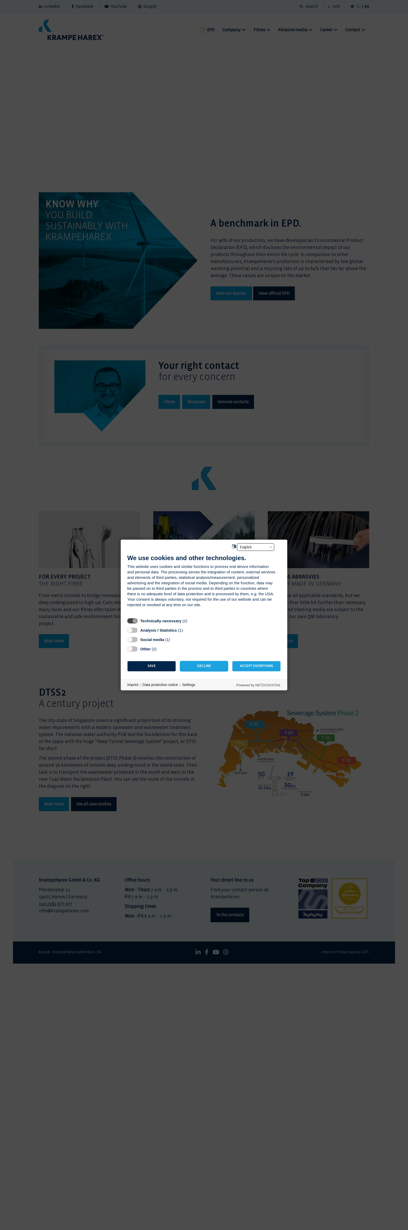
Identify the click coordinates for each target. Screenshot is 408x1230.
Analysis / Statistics (158, 630)
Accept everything (256, 666)
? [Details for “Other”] (161, 649)
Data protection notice (160, 685)
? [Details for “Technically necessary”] (192, 621)
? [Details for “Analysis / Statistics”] (187, 630)
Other (145, 649)
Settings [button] (188, 685)
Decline (204, 666)
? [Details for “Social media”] (174, 639)
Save (152, 666)
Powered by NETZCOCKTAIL (259, 685)
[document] (204, 584)
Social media (152, 639)
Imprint (132, 685)
